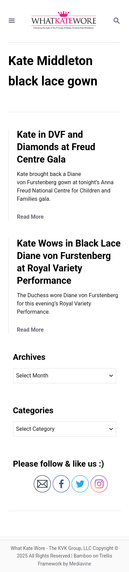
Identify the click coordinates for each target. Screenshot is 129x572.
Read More (30, 217)
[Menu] (11, 21)
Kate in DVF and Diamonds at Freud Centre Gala (56, 147)
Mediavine (80, 563)
